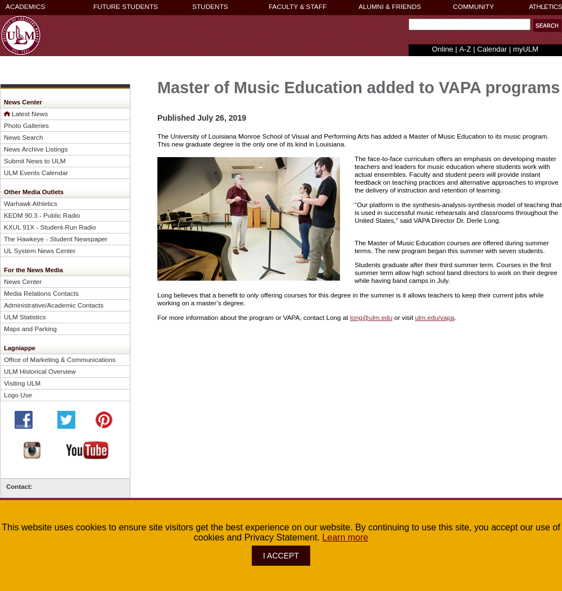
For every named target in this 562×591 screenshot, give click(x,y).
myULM (525, 49)
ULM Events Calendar (36, 172)
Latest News (30, 113)
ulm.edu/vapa (434, 317)
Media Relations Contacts (41, 293)
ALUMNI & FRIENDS (390, 7)
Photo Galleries (26, 125)
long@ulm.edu (371, 317)
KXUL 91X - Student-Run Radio (50, 227)
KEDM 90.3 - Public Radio (42, 215)
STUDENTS (210, 7)
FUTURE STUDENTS (125, 7)
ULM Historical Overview (40, 371)
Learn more (345, 537)
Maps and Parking (30, 328)
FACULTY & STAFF (298, 7)
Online (443, 49)
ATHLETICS (545, 7)
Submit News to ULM (35, 160)
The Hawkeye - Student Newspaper (55, 238)
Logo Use (18, 394)
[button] (547, 26)
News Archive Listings (36, 149)
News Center (23, 281)
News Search (23, 137)
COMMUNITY (473, 7)
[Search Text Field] (470, 24)
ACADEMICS (25, 7)
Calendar (492, 49)
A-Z (465, 49)
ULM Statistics (25, 316)
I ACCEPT (281, 555)
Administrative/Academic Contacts (53, 305)
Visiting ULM (22, 383)
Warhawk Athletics (30, 203)
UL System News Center (39, 250)
